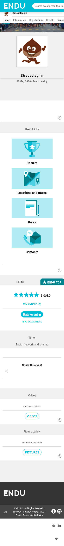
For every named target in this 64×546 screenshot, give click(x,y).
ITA (4, 511)
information (19, 20)
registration (36, 20)
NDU (14, 6)
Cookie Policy (36, 515)
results (50, 20)
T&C (42, 511)
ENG (5, 525)
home (6, 20)
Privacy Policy (22, 515)
